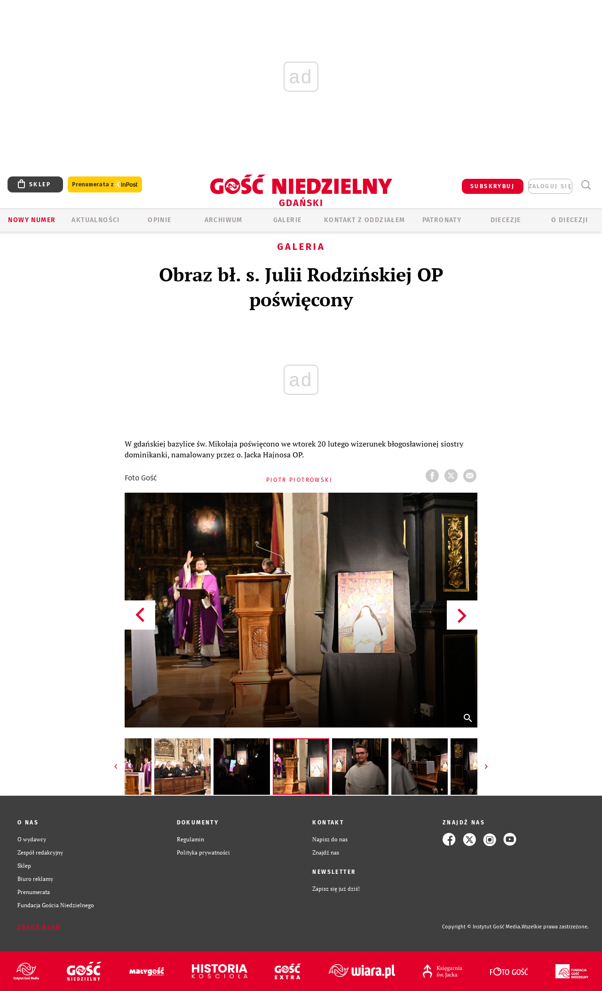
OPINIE (159, 220)
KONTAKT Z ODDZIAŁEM (364, 220)
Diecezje (506, 220)
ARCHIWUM (224, 220)
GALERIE (287, 220)
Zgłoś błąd (39, 927)
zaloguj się (550, 186)
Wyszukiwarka (585, 185)
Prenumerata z (105, 184)
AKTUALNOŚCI (95, 220)
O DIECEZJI (569, 220)
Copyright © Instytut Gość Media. (482, 927)
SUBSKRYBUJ (492, 186)
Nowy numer (31, 220)
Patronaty (442, 220)
